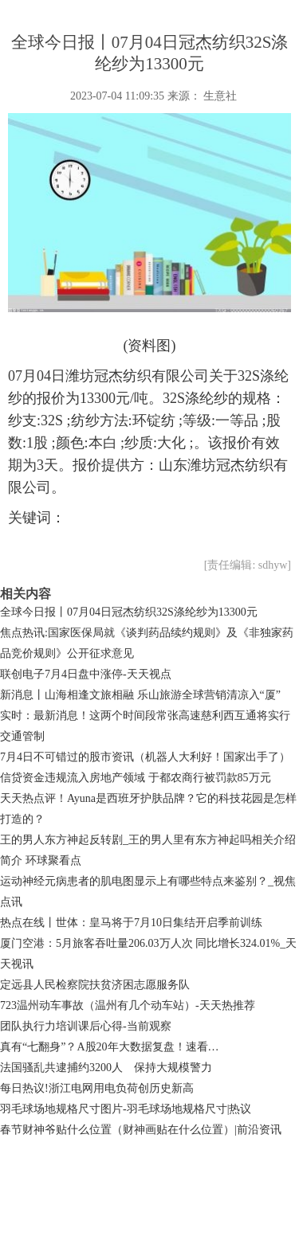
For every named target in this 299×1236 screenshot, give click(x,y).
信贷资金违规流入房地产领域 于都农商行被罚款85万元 (135, 778)
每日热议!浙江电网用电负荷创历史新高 (97, 1088)
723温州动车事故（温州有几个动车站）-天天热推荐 (127, 1005)
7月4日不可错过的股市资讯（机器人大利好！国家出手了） (145, 757)
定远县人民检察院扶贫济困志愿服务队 (95, 985)
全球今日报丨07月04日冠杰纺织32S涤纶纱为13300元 (129, 612)
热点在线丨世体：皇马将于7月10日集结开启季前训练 (131, 923)
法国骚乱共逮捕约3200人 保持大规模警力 (106, 1068)
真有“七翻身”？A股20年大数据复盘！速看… (109, 1047)
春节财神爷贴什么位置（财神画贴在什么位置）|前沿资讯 (140, 1130)
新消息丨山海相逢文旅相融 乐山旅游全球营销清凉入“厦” (140, 695)
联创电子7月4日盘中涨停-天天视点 (85, 674)
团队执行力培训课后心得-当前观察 (85, 1026)
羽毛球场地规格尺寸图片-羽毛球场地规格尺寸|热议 (125, 1109)
